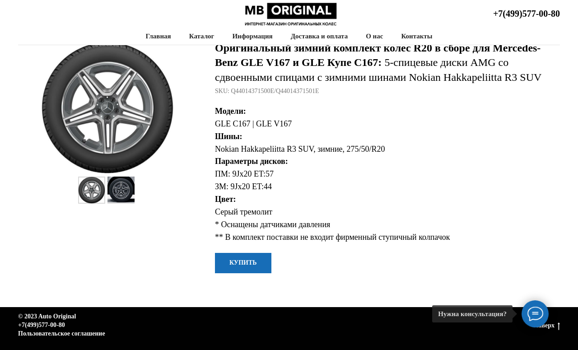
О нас (374, 36)
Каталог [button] (201, 36)
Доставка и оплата (319, 36)
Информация (252, 36)
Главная (158, 36)
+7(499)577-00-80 (526, 14)
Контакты (416, 36)
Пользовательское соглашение (61, 333)
